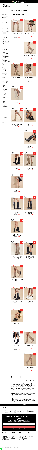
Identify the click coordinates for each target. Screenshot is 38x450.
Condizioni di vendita (23, 439)
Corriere (9, 411)
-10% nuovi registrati (19, 0)
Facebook (30, 435)
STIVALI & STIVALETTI (29, 8)
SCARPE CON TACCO (15, 10)
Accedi (22, 5)
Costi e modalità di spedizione (22, 437)
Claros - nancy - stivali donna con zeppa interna (17, 35)
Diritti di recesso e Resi (23, 438)
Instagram (31, 436)
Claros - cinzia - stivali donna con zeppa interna (17, 212)
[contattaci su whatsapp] (1, 448)
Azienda (12, 436)
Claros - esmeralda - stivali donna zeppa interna (29, 212)
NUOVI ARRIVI (7, 8)
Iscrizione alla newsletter (13, 439)
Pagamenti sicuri (32, 411)
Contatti (12, 435)
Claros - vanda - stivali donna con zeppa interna (17, 257)
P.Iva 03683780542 (5, 439)
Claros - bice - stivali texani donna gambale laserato (29, 79)
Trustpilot (4, 407)
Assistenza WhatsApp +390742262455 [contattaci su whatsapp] (19, 404)
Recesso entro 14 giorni (20, 411)
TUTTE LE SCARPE (14, 8)
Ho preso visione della (19, 428)
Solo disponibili (5, 19)
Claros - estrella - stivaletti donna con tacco (17, 347)
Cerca (16, 5)
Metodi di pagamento (23, 435)
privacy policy (23, 428)
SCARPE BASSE (24, 10)
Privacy (12, 437)
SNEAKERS (22, 8)
